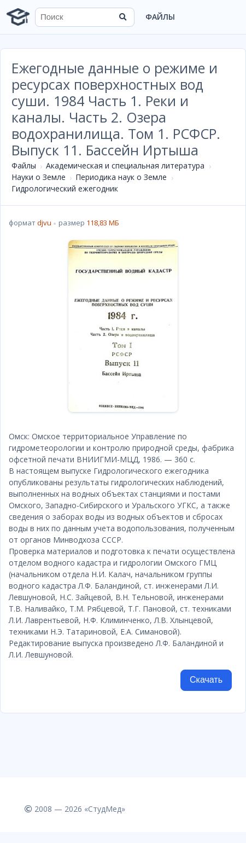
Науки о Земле (38, 177)
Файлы (160, 16)
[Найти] (122, 17)
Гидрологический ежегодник (64, 188)
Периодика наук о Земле (121, 177)
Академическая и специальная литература (125, 165)
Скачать (206, 679)
